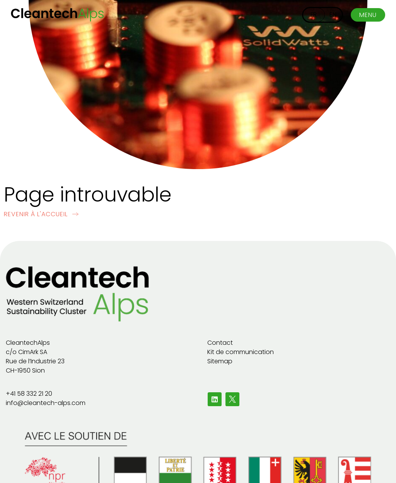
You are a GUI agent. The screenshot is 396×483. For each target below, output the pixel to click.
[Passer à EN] (333, 15)
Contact (220, 342)
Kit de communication (240, 351)
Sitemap (219, 361)
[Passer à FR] (314, 15)
